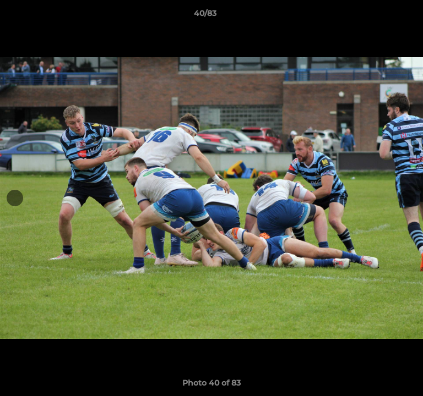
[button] (383, 16)
